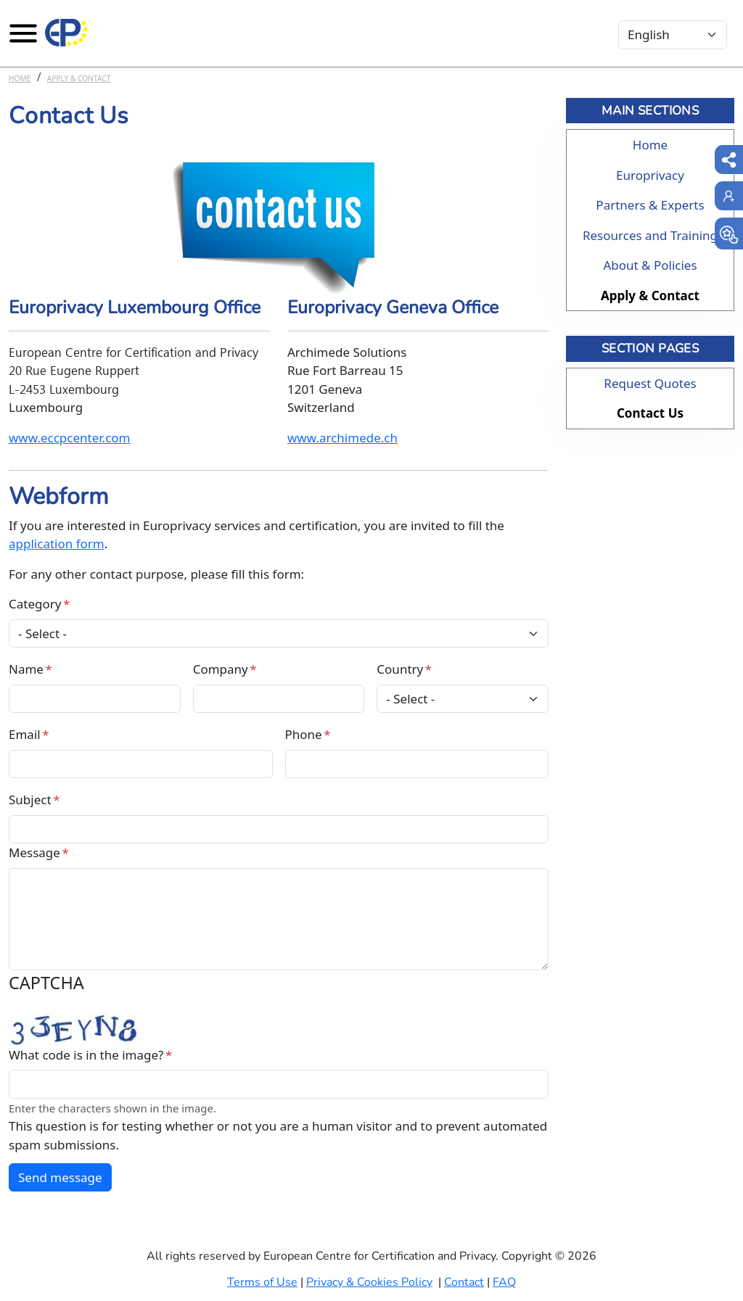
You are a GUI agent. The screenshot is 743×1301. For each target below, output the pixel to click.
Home (19, 78)
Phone (303, 734)
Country (400, 669)
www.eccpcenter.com (70, 437)
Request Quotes (650, 383)
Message (34, 852)
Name (26, 669)
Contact (464, 1282)
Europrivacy (650, 175)
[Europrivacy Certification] (67, 32)
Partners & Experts (650, 205)
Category (35, 603)
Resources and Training (650, 235)
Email (25, 734)
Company (220, 669)
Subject (30, 799)
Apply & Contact (79, 78)
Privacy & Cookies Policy (369, 1282)
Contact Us (650, 413)
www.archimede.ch (342, 437)
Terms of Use (262, 1282)
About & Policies (650, 265)
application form (56, 543)
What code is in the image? (86, 1054)
